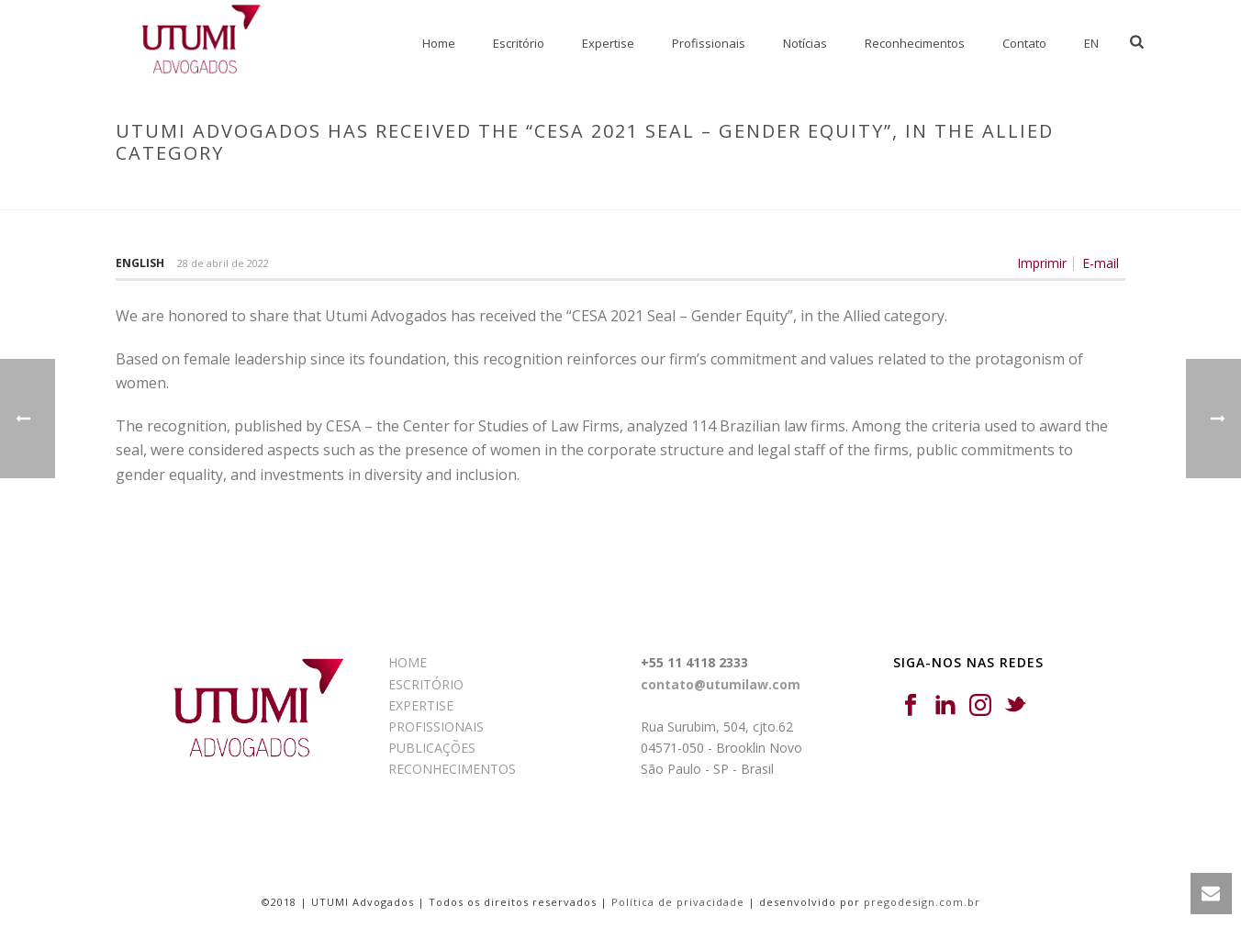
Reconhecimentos (915, 43)
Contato (1024, 43)
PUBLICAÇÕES (431, 747)
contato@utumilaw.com (720, 684)
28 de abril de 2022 (223, 263)
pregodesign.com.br (922, 902)
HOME (407, 662)
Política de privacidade (677, 902)
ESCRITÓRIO (426, 684)
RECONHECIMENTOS (452, 768)
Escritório (518, 43)
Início (510, 191)
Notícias (805, 43)
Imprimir (1042, 263)
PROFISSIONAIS (436, 726)
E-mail (1100, 263)
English (140, 263)
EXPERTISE (420, 705)
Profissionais (708, 43)
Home (438, 43)
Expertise (608, 43)
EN (1091, 43)
